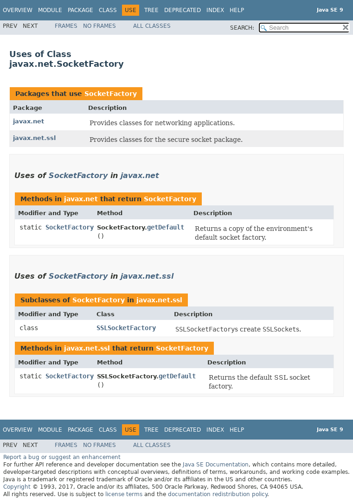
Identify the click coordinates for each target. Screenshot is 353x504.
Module (50, 10)
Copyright (17, 487)
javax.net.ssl (34, 137)
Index (215, 10)
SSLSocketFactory (126, 328)
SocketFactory (110, 93)
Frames (66, 26)
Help (237, 10)
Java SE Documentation (216, 464)
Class (108, 10)
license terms (123, 494)
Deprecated (182, 10)
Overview (17, 10)
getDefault (165, 227)
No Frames (99, 26)
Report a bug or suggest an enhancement (62, 457)
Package (80, 10)
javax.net (28, 121)
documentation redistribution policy (217, 494)
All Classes (152, 26)
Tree (151, 10)
